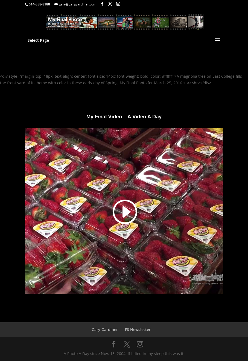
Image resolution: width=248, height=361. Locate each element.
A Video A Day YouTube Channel (124, 305)
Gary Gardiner (105, 329)
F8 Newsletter (138, 329)
